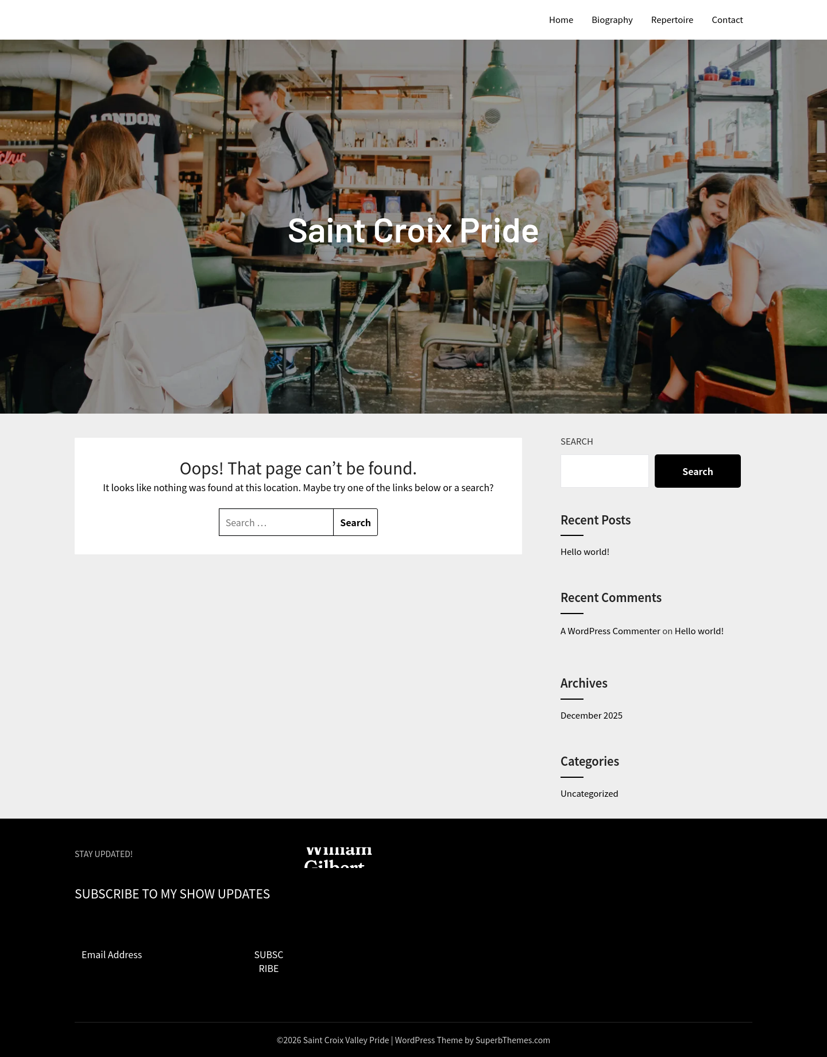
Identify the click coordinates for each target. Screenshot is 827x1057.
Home (561, 19)
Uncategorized (590, 793)
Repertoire (672, 19)
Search (577, 441)
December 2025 (592, 715)
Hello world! (585, 551)
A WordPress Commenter (610, 630)
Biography (612, 19)
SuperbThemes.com (513, 1040)
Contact (727, 19)
